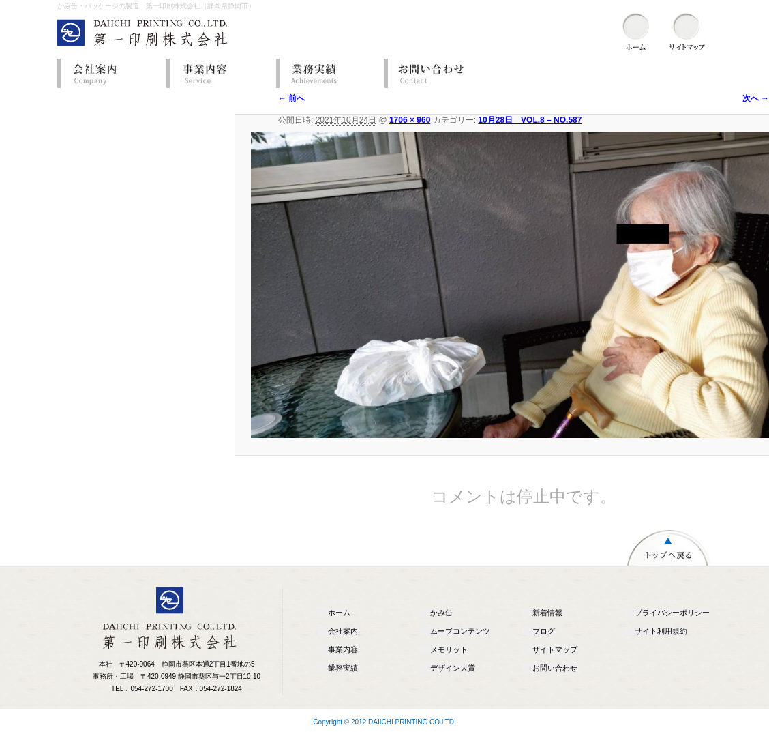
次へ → (755, 98)
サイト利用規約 (661, 631)
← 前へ (291, 98)
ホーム (339, 613)
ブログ (543, 631)
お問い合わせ (435, 73)
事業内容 (217, 73)
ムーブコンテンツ (460, 631)
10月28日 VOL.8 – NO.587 (530, 120)
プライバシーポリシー (672, 613)
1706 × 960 (409, 120)
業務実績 (326, 73)
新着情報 (547, 613)
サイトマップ (554, 649)
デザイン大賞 (452, 668)
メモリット (449, 649)
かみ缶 (441, 613)
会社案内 (108, 73)
